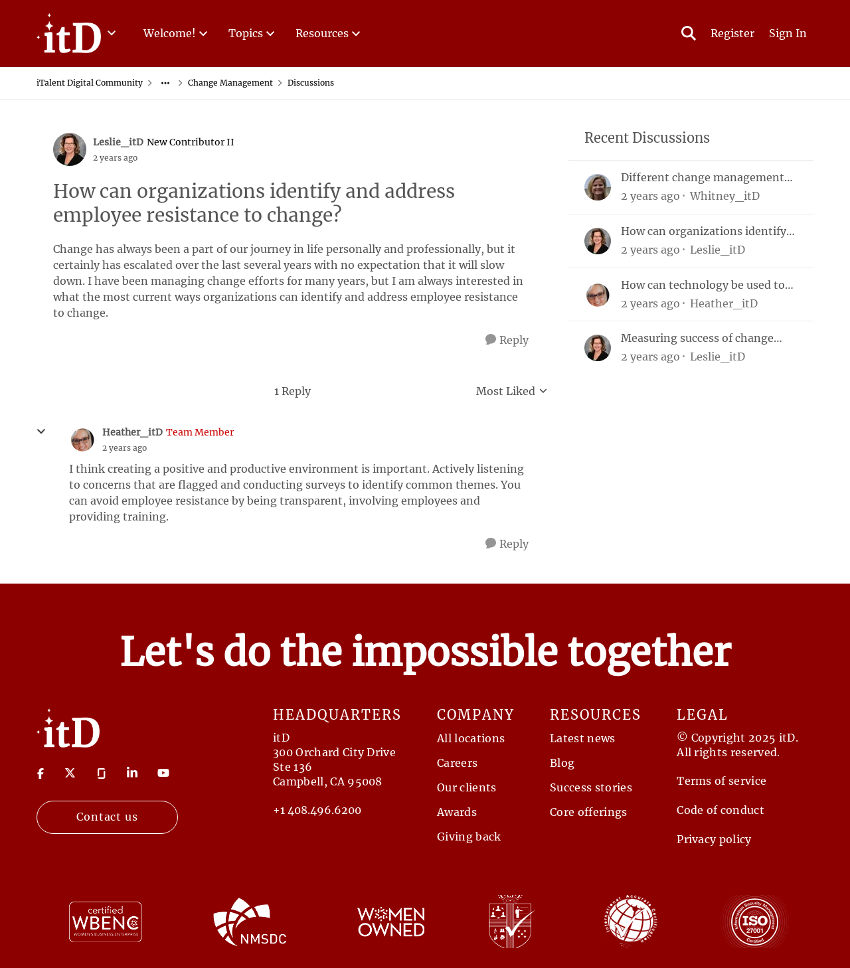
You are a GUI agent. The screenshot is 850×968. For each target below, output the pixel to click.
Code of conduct (720, 810)
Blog (562, 762)
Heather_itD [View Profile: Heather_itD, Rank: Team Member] (132, 432)
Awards (457, 812)
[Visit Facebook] (40, 773)
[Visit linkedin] (132, 772)
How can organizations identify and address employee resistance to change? (707, 231)
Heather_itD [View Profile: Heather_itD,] (724, 302)
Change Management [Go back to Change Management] (230, 83)
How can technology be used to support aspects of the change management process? (703, 285)
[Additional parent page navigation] (165, 83)
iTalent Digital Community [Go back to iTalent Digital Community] (90, 83)
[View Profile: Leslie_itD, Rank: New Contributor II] (69, 149)
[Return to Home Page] (68, 727)
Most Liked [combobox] (512, 391)
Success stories (591, 787)
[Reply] (507, 340)
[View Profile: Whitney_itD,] (597, 187)
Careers (457, 762)
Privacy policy (714, 839)
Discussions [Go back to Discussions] (311, 83)
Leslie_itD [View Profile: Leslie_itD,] (717, 249)
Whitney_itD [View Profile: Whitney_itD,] (725, 195)
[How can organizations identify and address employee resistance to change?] (124, 448)
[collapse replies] (41, 432)
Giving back (469, 836)
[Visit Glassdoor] (101, 773)
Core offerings (588, 812)
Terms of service (721, 780)
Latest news (583, 738)
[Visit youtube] (163, 772)
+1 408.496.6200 (317, 810)
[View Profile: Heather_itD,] (597, 295)
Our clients (467, 787)
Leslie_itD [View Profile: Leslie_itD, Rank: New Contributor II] (118, 142)
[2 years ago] (650, 196)
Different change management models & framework (702, 178)
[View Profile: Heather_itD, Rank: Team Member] (82, 439)
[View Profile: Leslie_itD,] (597, 241)
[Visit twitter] (70, 772)
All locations (471, 738)
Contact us (107, 816)
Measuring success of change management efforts (697, 338)
